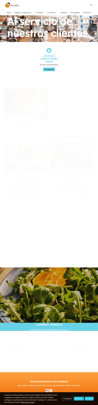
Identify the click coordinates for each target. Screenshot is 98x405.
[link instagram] (50, 390)
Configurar (67, 399)
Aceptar (89, 399)
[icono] (49, 50)
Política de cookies (27, 402)
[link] (12, 5)
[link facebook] (47, 390)
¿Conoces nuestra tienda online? (49, 58)
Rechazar (79, 399)
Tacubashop (49, 69)
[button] (23, 12)
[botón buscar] (91, 5)
